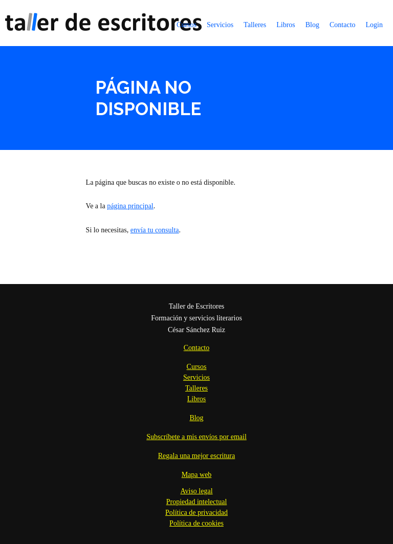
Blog (312, 25)
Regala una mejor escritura (196, 456)
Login (374, 25)
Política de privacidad (196, 512)
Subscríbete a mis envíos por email (196, 437)
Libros (285, 25)
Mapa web (197, 474)
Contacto (343, 25)
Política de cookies (196, 523)
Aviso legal (196, 491)
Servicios (220, 25)
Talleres (255, 25)
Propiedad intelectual (196, 502)
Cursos (186, 25)
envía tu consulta (154, 230)
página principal (130, 206)
